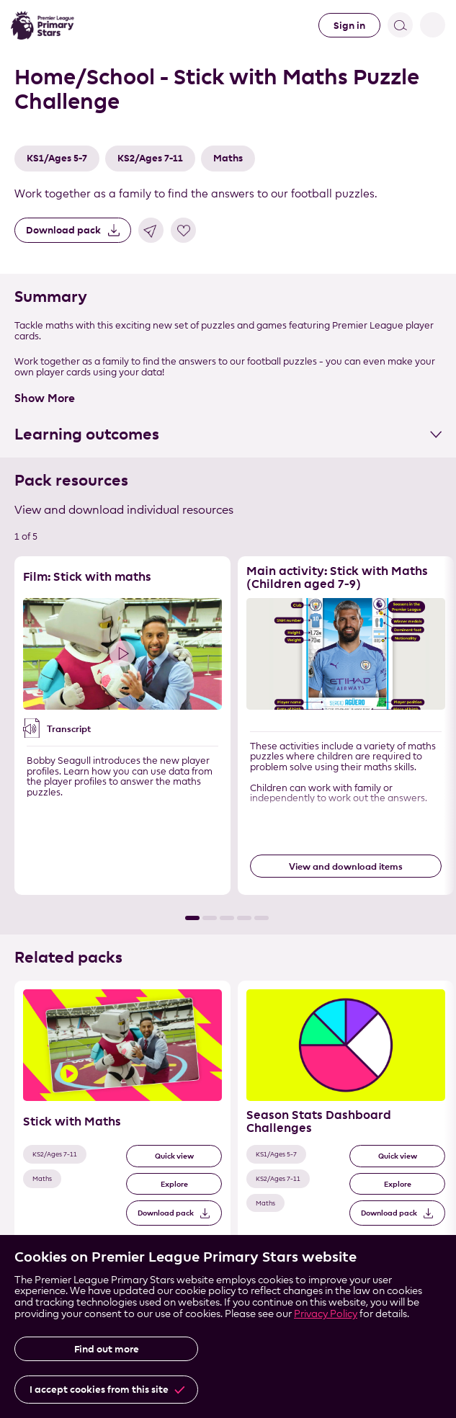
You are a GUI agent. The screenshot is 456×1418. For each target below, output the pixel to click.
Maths (228, 158)
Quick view (174, 1156)
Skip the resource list (0, 556)
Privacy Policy (325, 1313)
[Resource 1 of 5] (122, 725)
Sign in (349, 25)
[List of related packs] (228, 1124)
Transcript (69, 728)
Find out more (106, 1349)
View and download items (346, 866)
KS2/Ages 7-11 (150, 158)
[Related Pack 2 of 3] (346, 1112)
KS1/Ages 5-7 (57, 158)
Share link (151, 230)
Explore (174, 1184)
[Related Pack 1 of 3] (122, 1112)
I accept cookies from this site (99, 1389)
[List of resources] (228, 738)
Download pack (63, 230)
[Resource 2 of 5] (346, 725)
